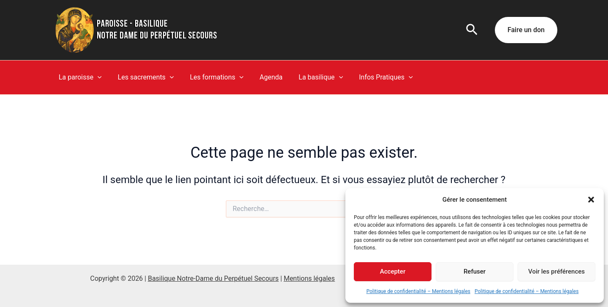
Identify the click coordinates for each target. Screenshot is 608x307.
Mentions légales (309, 278)
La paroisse (78, 77)
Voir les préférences (556, 271)
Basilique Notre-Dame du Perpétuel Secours (213, 278)
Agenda (262, 77)
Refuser (475, 271)
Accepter (392, 271)
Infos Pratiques (372, 77)
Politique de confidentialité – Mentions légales (418, 291)
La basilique (309, 77)
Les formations (210, 77)
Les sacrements (142, 77)
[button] (591, 199)
